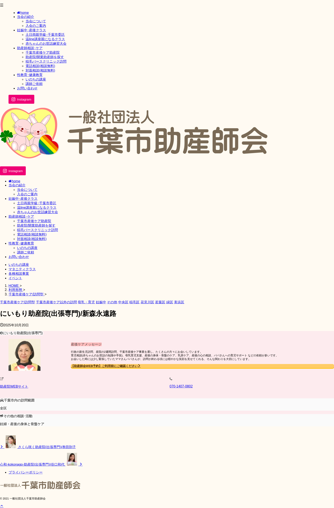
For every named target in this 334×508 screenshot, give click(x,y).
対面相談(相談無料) (32, 239)
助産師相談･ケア (21, 216)
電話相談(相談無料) (32, 234)
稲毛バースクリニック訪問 (37, 230)
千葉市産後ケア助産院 (34, 221)
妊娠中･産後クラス (23, 198)
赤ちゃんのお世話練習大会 (37, 212)
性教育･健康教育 (21, 243)
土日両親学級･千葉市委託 (36, 203)
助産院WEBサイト (14, 386)
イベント (15, 278)
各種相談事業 (19, 273)
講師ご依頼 (25, 252)
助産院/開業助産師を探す (36, 225)
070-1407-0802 (181, 386)
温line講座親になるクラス (36, 207)
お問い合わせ (19, 257)
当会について (27, 189)
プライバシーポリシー (26, 472)
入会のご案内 (27, 194)
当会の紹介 (17, 185)
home (14, 181)
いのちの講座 (27, 248)
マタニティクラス (22, 269)
